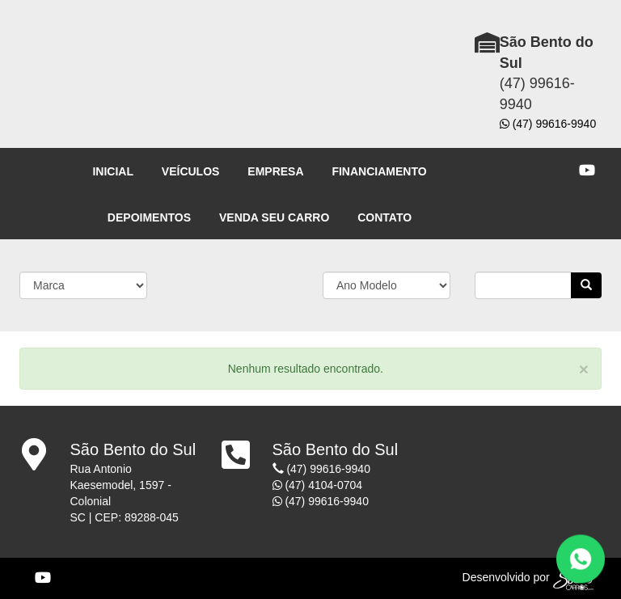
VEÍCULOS (191, 171)
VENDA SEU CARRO (274, 217)
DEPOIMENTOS (149, 217)
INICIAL (112, 171)
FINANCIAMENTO (379, 171)
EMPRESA (275, 171)
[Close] (584, 369)
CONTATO (384, 217)
